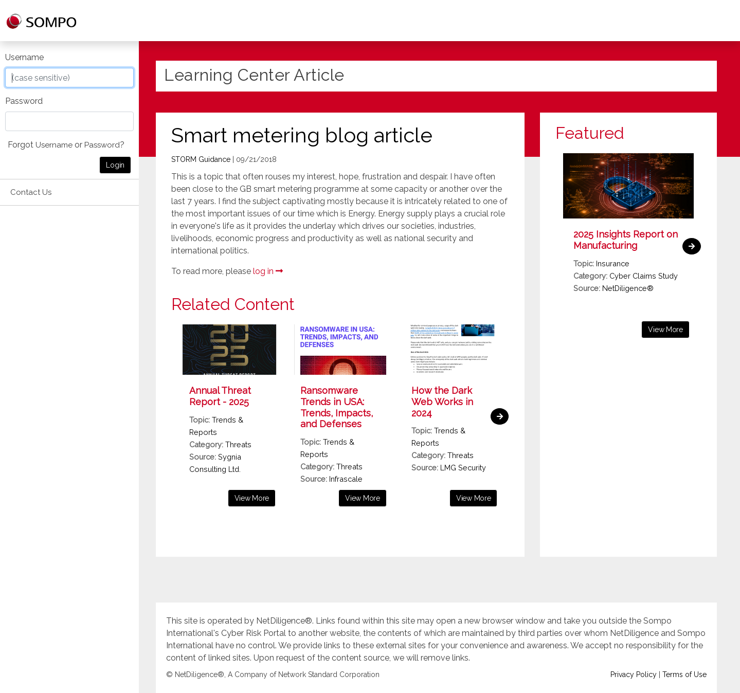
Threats (238, 444)
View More (251, 498)
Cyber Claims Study (643, 275)
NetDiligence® (628, 288)
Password (24, 101)
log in (268, 271)
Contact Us (30, 192)
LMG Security (463, 467)
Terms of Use (684, 675)
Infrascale (346, 479)
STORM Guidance (200, 159)
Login (115, 165)
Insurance (612, 263)
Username (24, 57)
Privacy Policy (633, 675)
